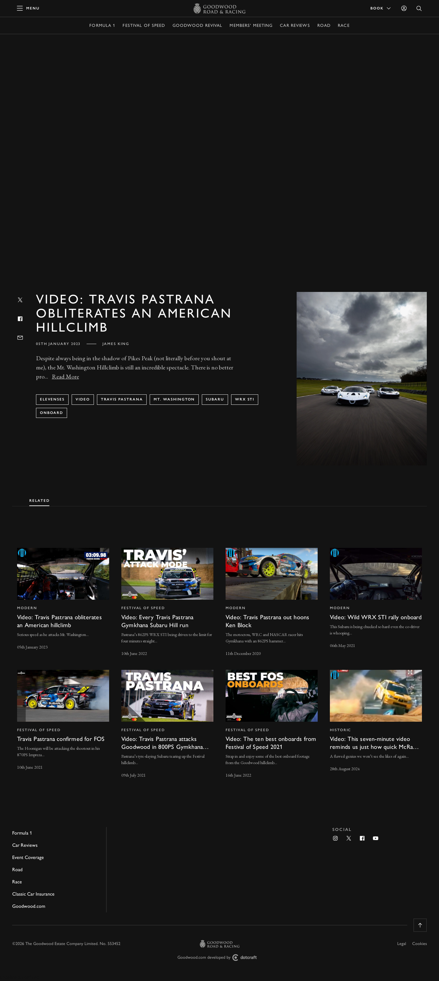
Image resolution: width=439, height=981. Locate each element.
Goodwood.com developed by (219, 957)
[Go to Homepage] (219, 8)
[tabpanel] (219, 657)
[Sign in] (404, 8)
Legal (401, 943)
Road (323, 25)
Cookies (419, 943)
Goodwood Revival (198, 25)
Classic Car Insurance (33, 894)
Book (381, 8)
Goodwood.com (28, 906)
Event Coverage (28, 857)
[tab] (39, 499)
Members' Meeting (251, 25)
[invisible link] (63, 602)
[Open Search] (419, 8)
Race (343, 25)
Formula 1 (102, 25)
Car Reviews (295, 25)
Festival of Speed (144, 25)
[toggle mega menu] (28, 8)
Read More (65, 376)
